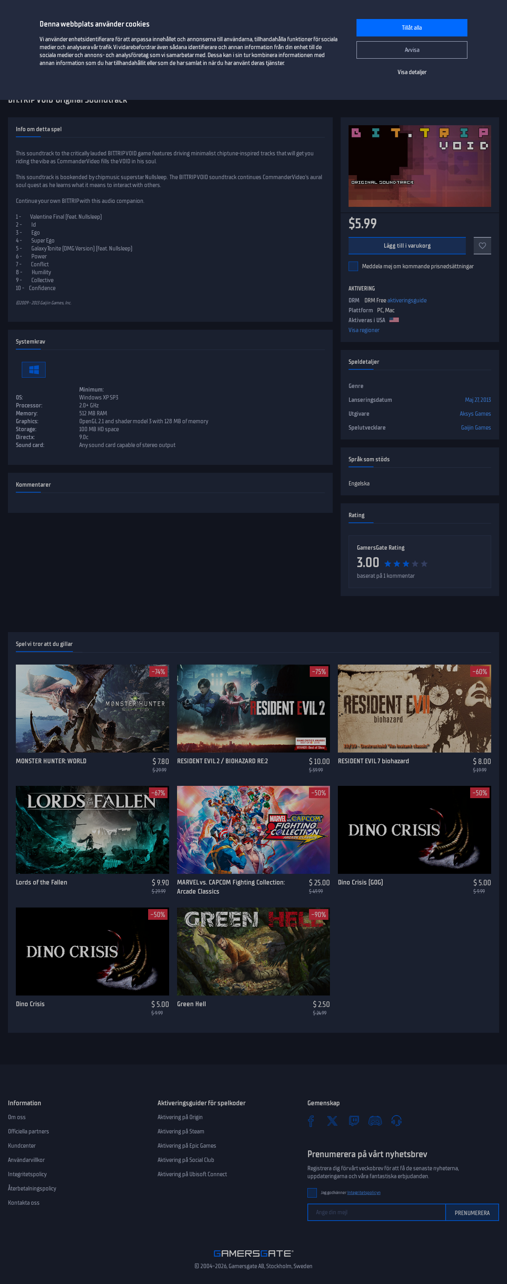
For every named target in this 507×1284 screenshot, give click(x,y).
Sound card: (30, 445)
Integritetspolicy (27, 1174)
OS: (19, 397)
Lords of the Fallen (41, 882)
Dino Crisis (30, 1003)
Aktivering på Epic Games (187, 1146)
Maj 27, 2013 (478, 400)
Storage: (26, 429)
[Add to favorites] (482, 245)
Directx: (25, 437)
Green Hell (191, 1003)
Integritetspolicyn (364, 1193)
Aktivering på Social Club (186, 1160)
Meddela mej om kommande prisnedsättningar (418, 266)
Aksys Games (475, 414)
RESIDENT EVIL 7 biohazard (373, 761)
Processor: (29, 405)
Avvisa (412, 50)
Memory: (27, 413)
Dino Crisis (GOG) (360, 882)
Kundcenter (22, 1146)
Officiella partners (28, 1131)
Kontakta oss (24, 1203)
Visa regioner (364, 330)
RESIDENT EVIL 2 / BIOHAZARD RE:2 (222, 761)
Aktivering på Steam (181, 1131)
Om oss (17, 1117)
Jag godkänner (351, 1193)
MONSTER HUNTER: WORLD (51, 761)
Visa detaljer (412, 72)
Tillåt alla (412, 28)
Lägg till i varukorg (407, 246)
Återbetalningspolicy (32, 1188)
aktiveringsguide (407, 300)
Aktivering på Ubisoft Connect (192, 1174)
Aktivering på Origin (180, 1117)
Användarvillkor (26, 1160)
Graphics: (27, 421)
